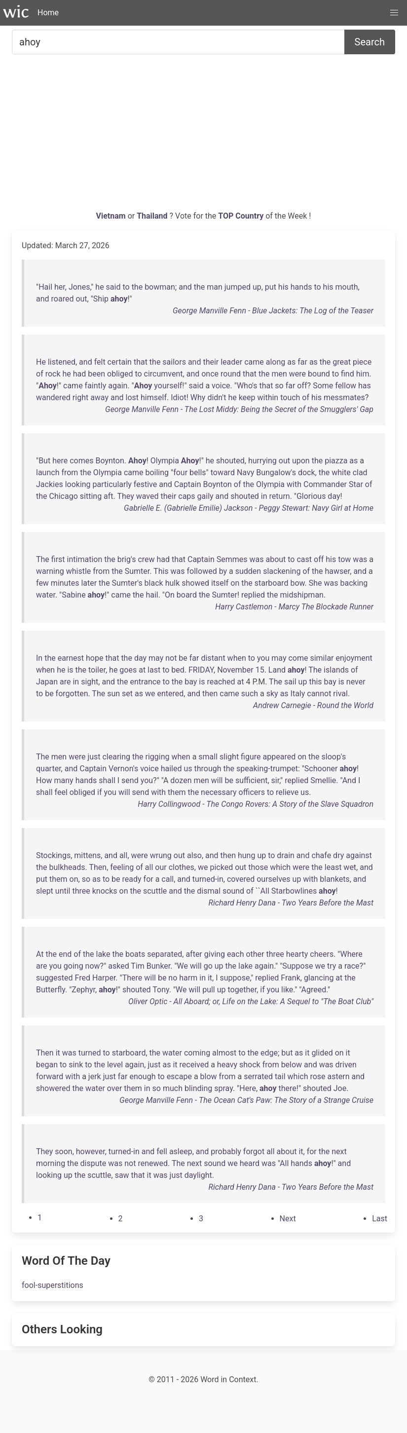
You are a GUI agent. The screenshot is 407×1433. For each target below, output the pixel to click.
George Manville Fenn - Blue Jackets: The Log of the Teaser (273, 310)
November (235, 670)
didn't (216, 397)
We (182, 966)
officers (252, 792)
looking (78, 484)
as (291, 362)
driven (346, 1064)
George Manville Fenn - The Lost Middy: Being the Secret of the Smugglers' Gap (239, 409)
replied (253, 595)
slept (44, 891)
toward (223, 472)
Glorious (311, 496)
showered (53, 1088)
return (279, 496)
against (359, 855)
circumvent (163, 373)
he (99, 287)
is (70, 670)
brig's (126, 559)
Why (198, 397)
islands (336, 670)
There (132, 977)
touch (290, 397)
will (217, 780)
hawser (337, 571)
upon (301, 460)
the (137, 287)
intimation (85, 559)
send (130, 780)
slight (229, 756)
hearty (297, 954)
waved (147, 496)
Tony (160, 989)
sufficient (251, 780)
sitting (91, 496)
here (60, 460)
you (263, 658)
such (249, 693)
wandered (53, 397)
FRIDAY (201, 670)
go (208, 966)
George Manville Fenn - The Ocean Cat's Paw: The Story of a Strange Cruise (246, 1100)
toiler (97, 670)
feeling (122, 867)
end (65, 954)
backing (354, 583)
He (41, 362)
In (39, 658)
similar (321, 658)
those (258, 867)
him (363, 373)
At (40, 954)
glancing (319, 977)
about (275, 559)
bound (319, 373)
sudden (248, 571)
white (341, 472)
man (214, 287)
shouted (230, 460)
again (117, 385)
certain (120, 362)
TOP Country (240, 216)
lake (103, 954)
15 (260, 670)
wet (349, 867)
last (154, 670)
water (45, 595)
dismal (209, 891)
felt (100, 362)
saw (122, 1175)
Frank (290, 977)
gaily (205, 496)
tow (344, 559)
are (65, 681)
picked (221, 867)
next (339, 1151)
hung (246, 855)
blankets (334, 879)
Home (48, 12)
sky (272, 693)
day (334, 496)
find (347, 373)
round (231, 373)
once (210, 373)
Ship (101, 298)
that (141, 362)
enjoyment (353, 658)
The (42, 559)
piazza (336, 460)
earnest (71, 658)
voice (221, 385)
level (115, 1064)
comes (81, 460)
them (177, 792)
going (73, 966)
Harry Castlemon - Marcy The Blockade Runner (294, 606)
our (160, 867)
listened (61, 362)
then (210, 693)
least (333, 867)
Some (323, 385)
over (114, 1088)
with (294, 484)
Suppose (297, 966)
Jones (79, 287)
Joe (339, 1088)
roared (62, 298)
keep (247, 397)
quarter (48, 768)
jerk (94, 1076)
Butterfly (50, 989)
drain (286, 855)
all (123, 855)
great (342, 362)
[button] (394, 13)
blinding (198, 1088)
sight (89, 681)
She (315, 583)
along (276, 362)
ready (132, 879)
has (364, 385)
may (155, 658)
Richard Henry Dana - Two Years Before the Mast (291, 902)
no (172, 977)
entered (170, 693)
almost (224, 1052)
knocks (104, 891)
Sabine (73, 595)
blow (208, 1076)
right (80, 397)
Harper (103, 977)
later (89, 583)
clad (360, 472)
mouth (346, 287)
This (161, 571)
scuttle (155, 891)
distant (213, 658)
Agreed (313, 989)
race (352, 966)
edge (269, 1052)
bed (178, 670)
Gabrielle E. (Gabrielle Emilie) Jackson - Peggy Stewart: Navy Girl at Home (248, 508)
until (63, 891)
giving (214, 954)
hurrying (262, 460)
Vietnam (112, 216)
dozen (180, 780)
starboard (272, 583)
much (173, 1088)
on (234, 583)
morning (50, 1163)
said (113, 287)
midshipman (301, 595)
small (208, 756)
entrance (145, 681)
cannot (319, 693)
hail (152, 595)
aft (108, 496)
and (185, 287)
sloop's (334, 756)
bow (297, 583)
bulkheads (67, 867)
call (167, 879)
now (92, 966)
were (297, 373)
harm (188, 977)
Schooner (321, 768)
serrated (258, 1076)
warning (50, 571)
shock (249, 1064)
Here (247, 1088)
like (287, 989)
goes (128, 670)
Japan (47, 681)
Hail (45, 287)
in (264, 496)
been (96, 373)
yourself (168, 385)
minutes (65, 583)
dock (306, 472)
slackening (281, 571)
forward (49, 1076)
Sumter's (127, 583)
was (256, 559)
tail (280, 1076)
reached (221, 681)
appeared (279, 756)
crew (146, 559)
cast (304, 559)
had (79, 373)
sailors (174, 362)
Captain (187, 484)
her (59, 287)
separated (164, 954)
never (356, 681)
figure (250, 756)
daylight (198, 1175)
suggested (54, 977)
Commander (325, 484)
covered (241, 879)
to (125, 287)
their (211, 362)
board (187, 595)
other (255, 954)
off (302, 385)
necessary (219, 792)
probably (226, 1151)
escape (179, 1076)
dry (338, 855)
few (42, 583)
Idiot (178, 397)
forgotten (72, 693)
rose (317, 1076)
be (183, 658)
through (207, 768)
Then (98, 867)
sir (275, 780)
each (235, 954)
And (349, 780)
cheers (321, 954)
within (268, 397)
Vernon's (123, 768)
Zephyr (83, 989)
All (264, 891)
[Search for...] (178, 42)
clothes (181, 867)
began (47, 1064)
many (64, 780)
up (257, 287)
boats (135, 954)
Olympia (164, 460)
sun (113, 693)
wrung (161, 855)
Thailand (153, 216)
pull (208, 989)
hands (301, 287)
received (194, 1064)
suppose (235, 977)
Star (356, 484)
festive (145, 484)
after (193, 954)
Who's (247, 385)
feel (61, 792)
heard (249, 1163)
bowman (160, 287)
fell (161, 1151)
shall (107, 780)
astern (339, 1076)
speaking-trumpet (267, 768)
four (180, 472)
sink (76, 1064)
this (315, 681)
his (283, 287)
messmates (344, 397)
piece (362, 362)
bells (197, 472)
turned (89, 1052)
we (150, 693)
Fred (82, 977)
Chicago (63, 496)
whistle (78, 571)
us (188, 768)
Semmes (232, 559)
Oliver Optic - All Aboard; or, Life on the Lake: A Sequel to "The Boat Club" (250, 1001)
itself (219, 583)
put (270, 287)
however (90, 1151)
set (127, 693)
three (81, 891)
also (194, 855)
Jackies (49, 484)
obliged (120, 373)
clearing (116, 756)
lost (132, 397)
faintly (96, 385)
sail (290, 681)
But (44, 460)
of (39, 373)
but (287, 1052)
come (298, 658)
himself (154, 397)
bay (191, 681)
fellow (345, 385)
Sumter (137, 571)
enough (142, 1076)
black (154, 583)
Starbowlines (294, 891)
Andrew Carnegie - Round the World (313, 705)
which (280, 867)
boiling (157, 472)
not (171, 658)
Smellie (323, 780)
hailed (171, 768)
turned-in (207, 879)
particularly (112, 484)
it (210, 977)
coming (197, 1052)
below (291, 1064)
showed (195, 583)
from (69, 472)
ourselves (273, 879)
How (44, 780)
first (58, 559)
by (223, 571)
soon (63, 1151)
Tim (137, 966)
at (142, 670)
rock (53, 373)
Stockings (53, 855)
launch (47, 472)
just (93, 756)
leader (231, 362)
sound (233, 891)
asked (118, 966)
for (148, 879)
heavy (227, 1064)
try (331, 966)
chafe (321, 855)
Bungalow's (276, 472)
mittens (87, 855)
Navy (245, 472)
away (99, 397)
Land (277, 670)
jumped (237, 287)
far (302, 362)
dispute (93, 1163)
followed (202, 571)
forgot (253, 1151)
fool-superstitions (52, 1285)
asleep (180, 1151)
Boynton (109, 460)
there (287, 1088)
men (279, 373)
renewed (153, 1163)
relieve (287, 792)
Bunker (159, 966)
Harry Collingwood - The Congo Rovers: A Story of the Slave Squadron (255, 804)
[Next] (288, 1218)
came (254, 362)
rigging (158, 756)
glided (322, 1052)
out (81, 298)
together (242, 989)
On (170, 595)
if (99, 792)
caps (186, 496)
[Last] (379, 1218)
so (279, 385)
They (125, 496)
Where (351, 954)
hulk (172, 583)
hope (94, 658)
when (236, 658)
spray (223, 1088)
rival (340, 693)
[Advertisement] (203, 136)
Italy (298, 693)
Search (370, 42)
